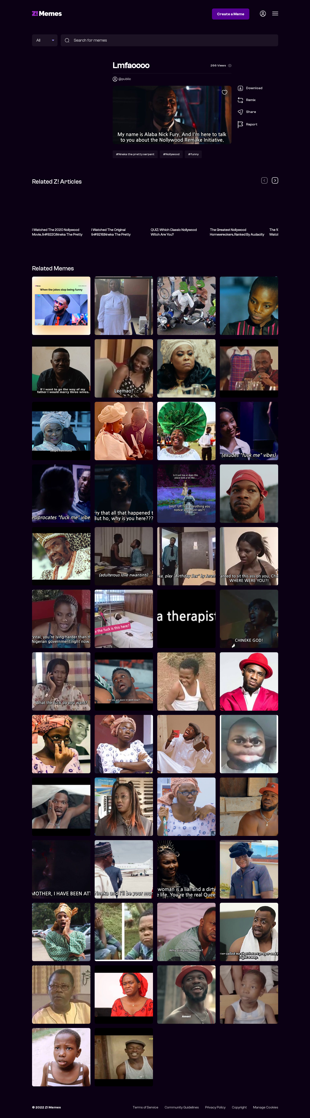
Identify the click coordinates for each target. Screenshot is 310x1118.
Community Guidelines (182, 1107)
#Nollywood (171, 154)
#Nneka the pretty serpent (135, 154)
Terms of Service (145, 1107)
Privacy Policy (215, 1107)
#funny (193, 154)
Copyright (239, 1107)
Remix (247, 100)
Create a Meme (230, 14)
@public (124, 79)
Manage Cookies (265, 1107)
